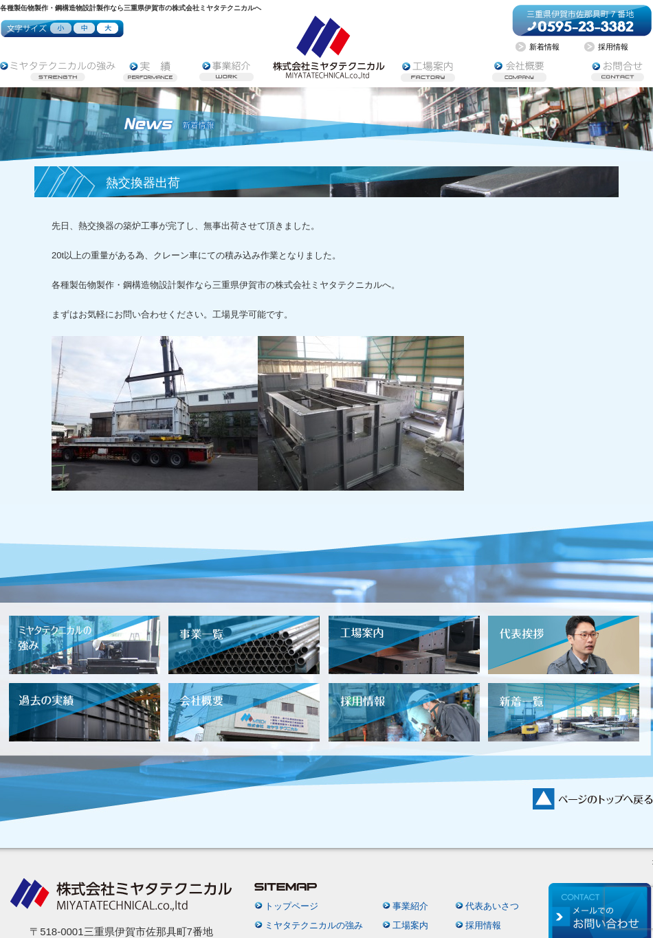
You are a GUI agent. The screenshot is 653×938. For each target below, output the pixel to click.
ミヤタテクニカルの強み (314, 925)
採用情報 (483, 925)
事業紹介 (410, 906)
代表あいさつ (492, 906)
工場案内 (410, 925)
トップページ (291, 906)
